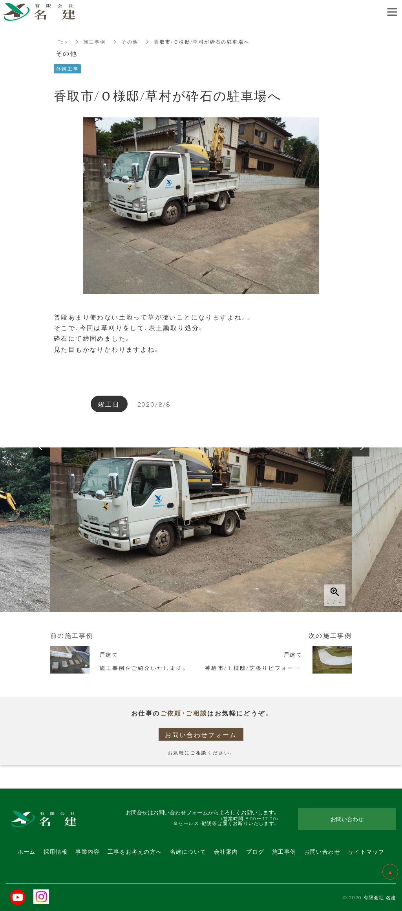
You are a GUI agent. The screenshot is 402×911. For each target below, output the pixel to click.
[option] (201, 529)
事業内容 (87, 851)
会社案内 (226, 851)
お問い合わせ (322, 851)
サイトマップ (366, 851)
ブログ (255, 851)
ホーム (27, 851)
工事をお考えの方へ (135, 851)
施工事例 (94, 41)
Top (63, 41)
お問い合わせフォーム (201, 734)
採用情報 (56, 851)
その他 (130, 41)
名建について (188, 851)
